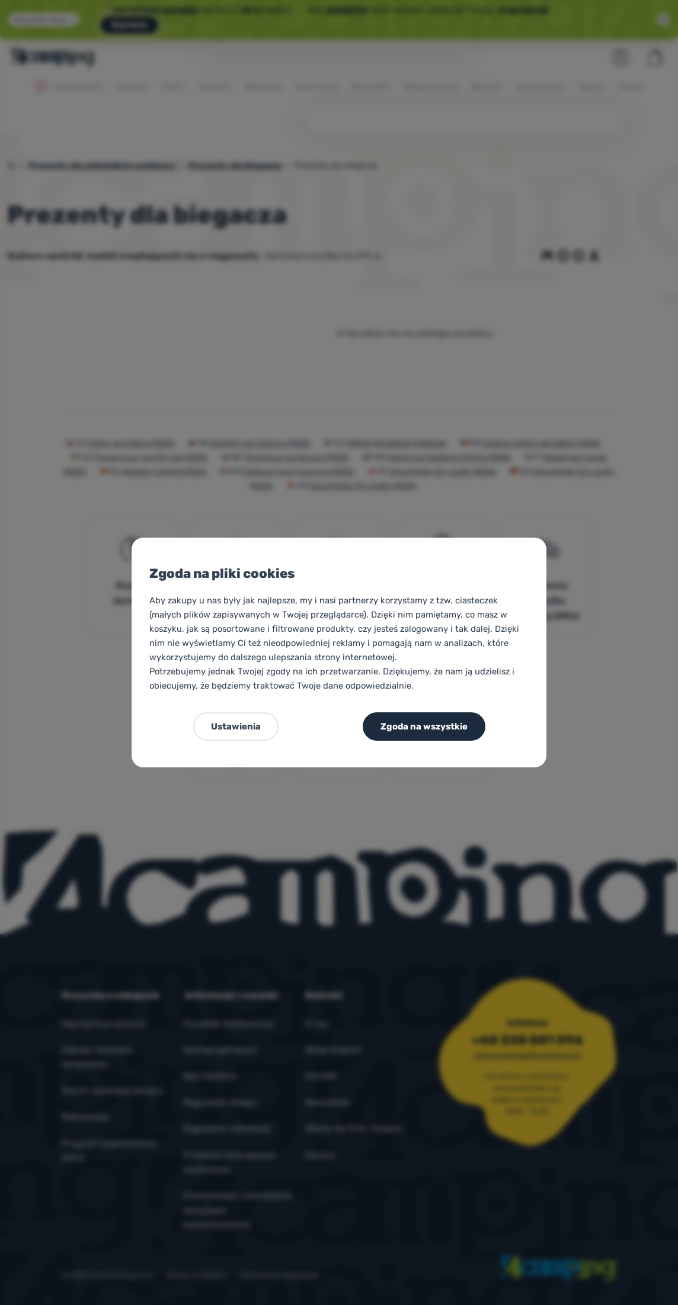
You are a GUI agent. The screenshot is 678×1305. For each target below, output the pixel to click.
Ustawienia (236, 726)
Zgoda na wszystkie (424, 726)
